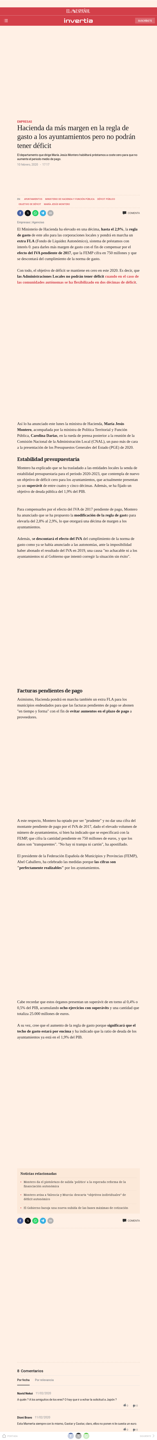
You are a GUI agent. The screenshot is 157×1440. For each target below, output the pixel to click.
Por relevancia (44, 1380)
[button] (20, 213)
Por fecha (23, 1380)
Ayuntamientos (33, 198)
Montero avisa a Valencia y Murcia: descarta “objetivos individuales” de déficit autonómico (75, 1197)
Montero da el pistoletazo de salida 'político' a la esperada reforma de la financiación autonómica (75, 1184)
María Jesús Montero (57, 204)
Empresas (24, 122)
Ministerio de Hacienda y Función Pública (69, 198)
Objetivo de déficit (30, 204)
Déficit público (106, 198)
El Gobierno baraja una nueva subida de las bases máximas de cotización (76, 1208)
